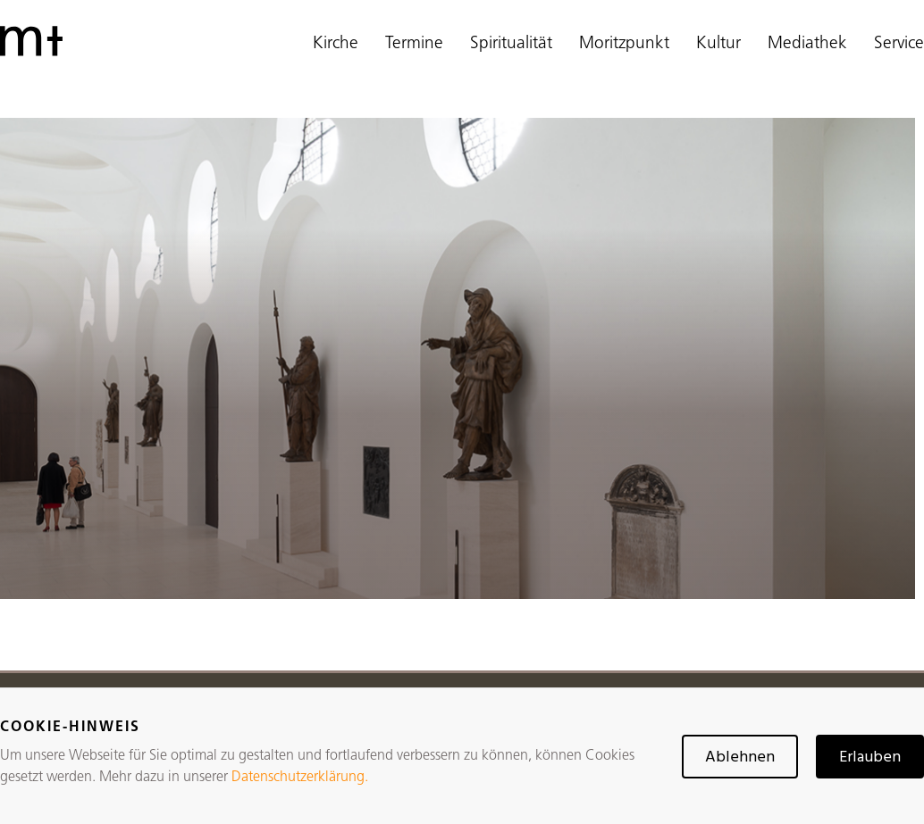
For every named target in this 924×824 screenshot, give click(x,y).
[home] (31, 41)
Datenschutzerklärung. (299, 777)
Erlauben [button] (870, 757)
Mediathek (807, 44)
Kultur (718, 44)
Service (899, 44)
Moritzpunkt (624, 44)
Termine (414, 44)
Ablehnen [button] (740, 757)
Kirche (335, 44)
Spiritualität (511, 44)
